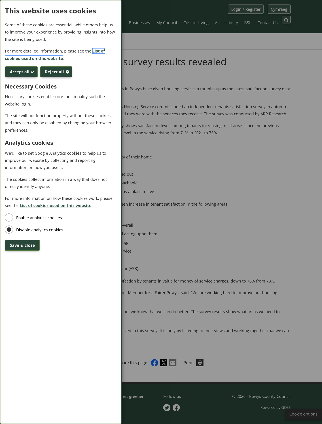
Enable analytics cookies (39, 217)
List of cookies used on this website (55, 205)
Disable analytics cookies (39, 229)
